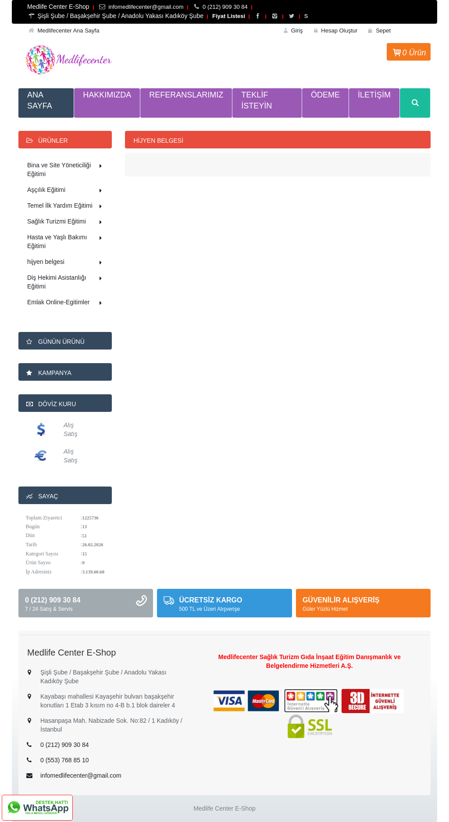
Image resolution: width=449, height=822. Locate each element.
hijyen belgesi (66, 262)
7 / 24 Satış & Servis (49, 609)
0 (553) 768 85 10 (64, 760)
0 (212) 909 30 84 (64, 744)
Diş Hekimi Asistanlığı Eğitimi (66, 282)
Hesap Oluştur (334, 30)
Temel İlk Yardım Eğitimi (66, 206)
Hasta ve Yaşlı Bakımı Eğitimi (66, 241)
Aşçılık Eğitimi (66, 190)
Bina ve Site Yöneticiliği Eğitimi (66, 169)
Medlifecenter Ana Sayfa (68, 30)
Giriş (292, 30)
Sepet (378, 30)
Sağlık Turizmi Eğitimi (66, 222)
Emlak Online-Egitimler (66, 303)
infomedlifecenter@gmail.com (80, 775)
